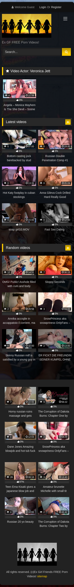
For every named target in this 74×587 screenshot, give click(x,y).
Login (42, 7)
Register (56, 7)
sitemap (42, 576)
